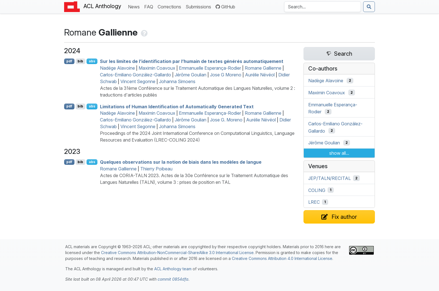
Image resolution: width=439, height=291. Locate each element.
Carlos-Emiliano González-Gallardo (135, 75)
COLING (316, 190)
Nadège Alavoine (117, 113)
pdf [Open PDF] (69, 61)
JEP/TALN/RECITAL (329, 178)
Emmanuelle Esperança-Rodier (210, 68)
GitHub (225, 7)
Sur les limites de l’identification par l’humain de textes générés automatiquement (191, 61)
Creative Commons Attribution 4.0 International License (282, 258)
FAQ (149, 6)
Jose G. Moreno (226, 120)
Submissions (199, 6)
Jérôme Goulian (190, 75)
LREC (314, 202)
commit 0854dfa (173, 279)
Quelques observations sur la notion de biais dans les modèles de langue (180, 162)
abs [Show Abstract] (92, 61)
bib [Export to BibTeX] (80, 61)
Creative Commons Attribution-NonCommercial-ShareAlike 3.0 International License (177, 252)
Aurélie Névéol (260, 75)
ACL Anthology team (173, 268)
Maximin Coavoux (157, 68)
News (135, 6)
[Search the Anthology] (322, 6)
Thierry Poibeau (156, 169)
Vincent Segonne (137, 81)
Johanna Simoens (177, 81)
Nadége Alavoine (117, 68)
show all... (339, 153)
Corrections (170, 6)
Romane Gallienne (263, 68)
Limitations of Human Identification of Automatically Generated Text (177, 106)
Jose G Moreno (225, 75)
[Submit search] (369, 6)
